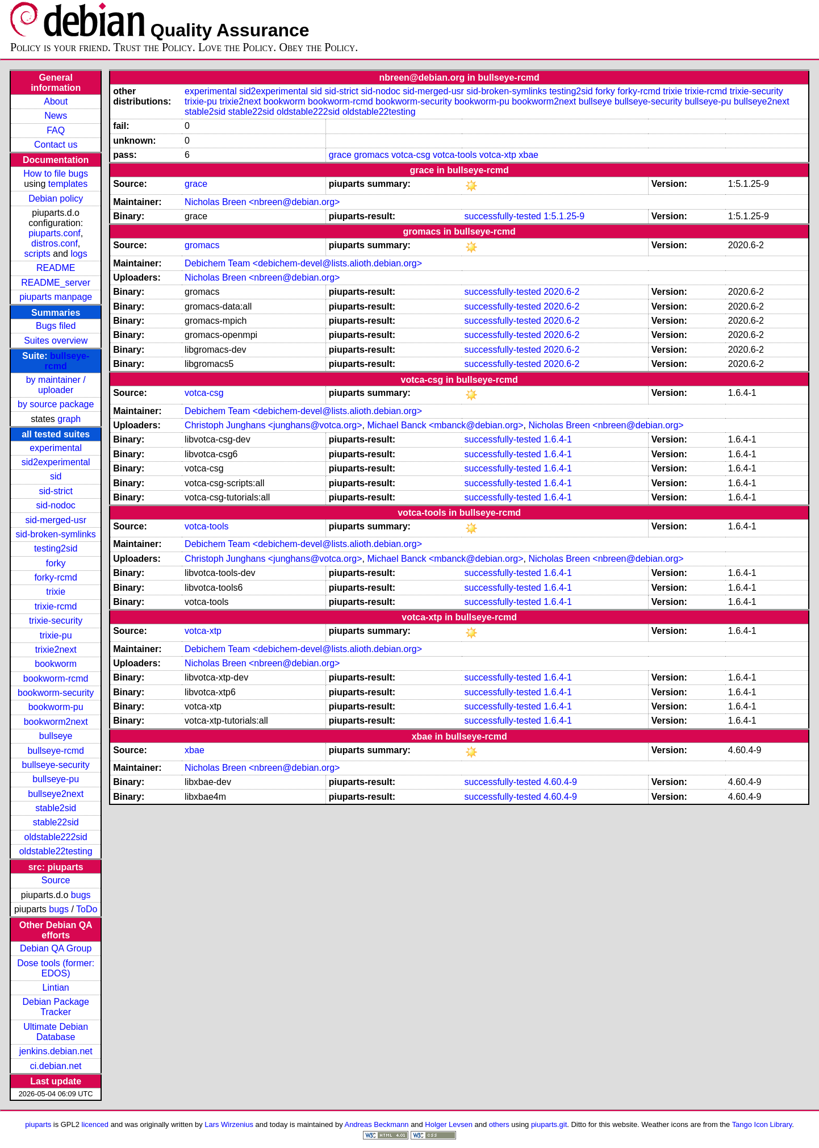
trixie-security (55, 620)
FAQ (56, 130)
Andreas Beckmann (377, 1124)
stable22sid (56, 822)
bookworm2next (56, 722)
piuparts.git (549, 1124)
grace (340, 155)
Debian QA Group (55, 948)
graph (69, 419)
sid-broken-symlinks (55, 534)
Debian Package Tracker (55, 1007)
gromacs (371, 155)
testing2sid (56, 548)
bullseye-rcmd (55, 750)
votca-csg (410, 155)
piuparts (38, 1124)
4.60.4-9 (560, 782)
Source (55, 880)
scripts (37, 253)
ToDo (86, 909)
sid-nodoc (55, 505)
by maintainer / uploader (56, 385)
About (56, 101)
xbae (528, 155)
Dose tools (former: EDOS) (55, 968)
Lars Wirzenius (228, 1124)
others (499, 1124)
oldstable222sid (55, 837)
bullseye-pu (55, 779)
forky (56, 563)
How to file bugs (55, 173)
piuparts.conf (54, 233)
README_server (55, 282)
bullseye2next (55, 794)
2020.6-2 (561, 292)
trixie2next (56, 649)
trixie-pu (56, 635)
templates (67, 184)
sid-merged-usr (55, 520)
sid (55, 476)
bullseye (56, 736)
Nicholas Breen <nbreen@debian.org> (262, 202)
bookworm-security (56, 693)
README (55, 268)
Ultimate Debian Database (55, 1032)
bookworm (56, 664)
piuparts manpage (55, 297)
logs (78, 253)
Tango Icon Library (762, 1124)
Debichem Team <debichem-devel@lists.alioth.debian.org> (303, 263)
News (55, 115)
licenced (95, 1124)
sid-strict (56, 491)
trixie (55, 591)
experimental (56, 448)
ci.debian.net (56, 1066)
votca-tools (455, 155)
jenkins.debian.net (56, 1051)
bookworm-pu (55, 707)
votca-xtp (497, 155)
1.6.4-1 (558, 439)
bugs (81, 895)
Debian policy (55, 198)
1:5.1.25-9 (564, 216)
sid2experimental (56, 462)
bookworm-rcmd (56, 678)
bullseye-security (56, 765)
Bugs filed (56, 326)
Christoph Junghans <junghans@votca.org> (273, 425)
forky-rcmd (55, 577)
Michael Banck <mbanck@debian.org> (445, 425)
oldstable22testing (56, 851)
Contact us (55, 144)
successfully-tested (503, 216)
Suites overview (55, 340)
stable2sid (55, 808)
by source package (56, 404)
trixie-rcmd (56, 606)
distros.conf (54, 243)
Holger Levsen (449, 1124)
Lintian (56, 987)
